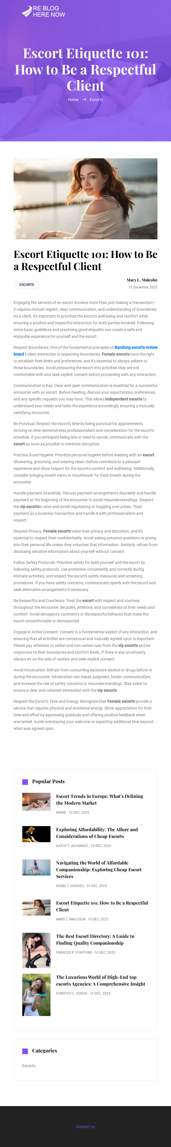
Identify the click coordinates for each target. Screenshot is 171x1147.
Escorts (96, 99)
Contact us (85, 1126)
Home (73, 99)
